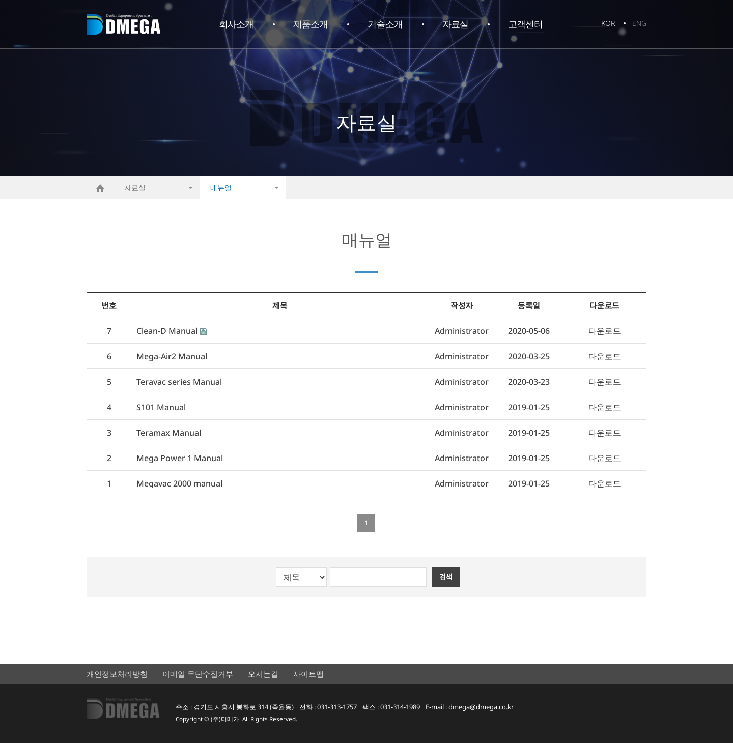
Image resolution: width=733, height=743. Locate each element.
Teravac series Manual (179, 382)
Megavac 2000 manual (179, 483)
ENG (639, 23)
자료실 (455, 24)
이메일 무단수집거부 (197, 674)
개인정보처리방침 (117, 674)
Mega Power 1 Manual (179, 458)
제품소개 (310, 24)
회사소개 (236, 24)
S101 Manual (161, 407)
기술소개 (385, 24)
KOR (608, 23)
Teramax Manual (168, 432)
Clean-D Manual (167, 331)
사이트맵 (308, 674)
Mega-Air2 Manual (171, 356)
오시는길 (263, 674)
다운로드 (604, 331)
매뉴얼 (221, 187)
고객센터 (525, 24)
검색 (446, 577)
